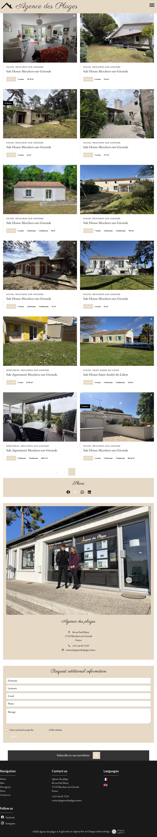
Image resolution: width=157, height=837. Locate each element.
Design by (117, 831)
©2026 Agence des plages (44, 831)
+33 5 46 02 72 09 (80, 645)
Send (14, 736)
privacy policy (41, 729)
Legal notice (64, 831)
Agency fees (78, 831)
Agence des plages (78, 621)
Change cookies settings (98, 831)
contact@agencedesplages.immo (80, 650)
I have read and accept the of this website (36, 729)
